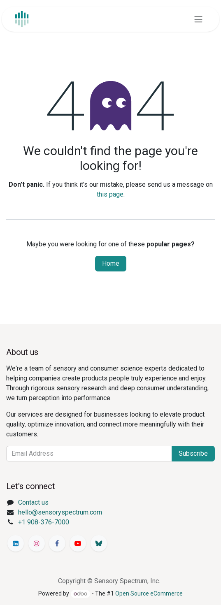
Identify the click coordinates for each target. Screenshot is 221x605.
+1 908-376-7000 (43, 522)
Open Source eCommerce (149, 593)
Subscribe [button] (193, 453)
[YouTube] (78, 543)
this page (110, 194)
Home (110, 263)
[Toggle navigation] (198, 19)
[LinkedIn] (15, 543)
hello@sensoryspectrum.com (60, 512)
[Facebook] (57, 543)
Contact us (33, 502)
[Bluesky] (99, 543)
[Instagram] (36, 543)
